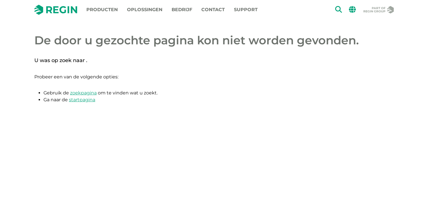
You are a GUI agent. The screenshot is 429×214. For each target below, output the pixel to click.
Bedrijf (182, 9)
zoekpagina (83, 93)
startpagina (82, 99)
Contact (213, 9)
